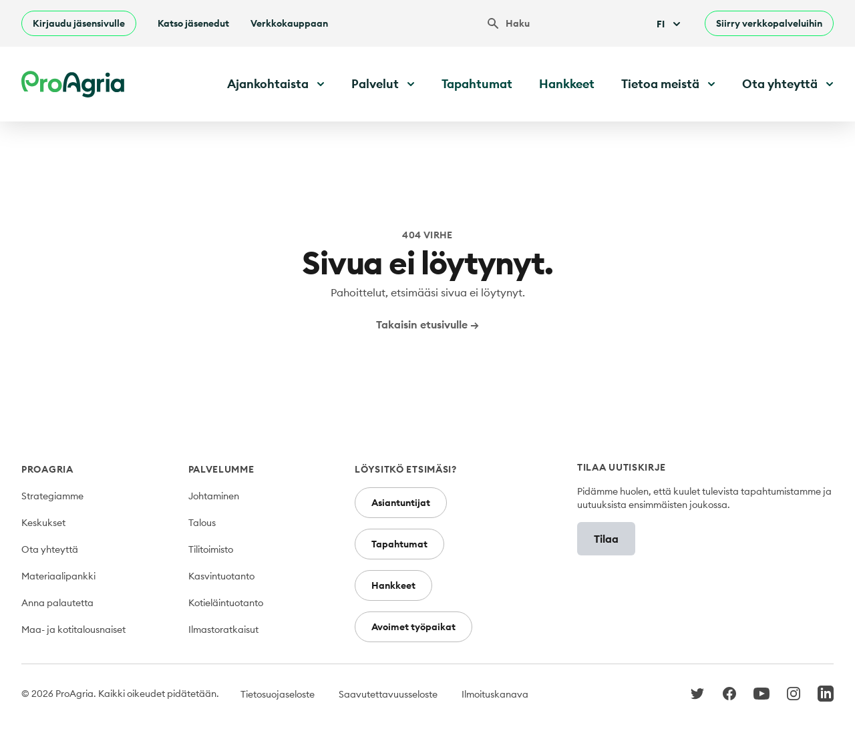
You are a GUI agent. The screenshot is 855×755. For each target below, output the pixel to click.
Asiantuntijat (400, 503)
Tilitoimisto (210, 549)
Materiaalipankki (58, 576)
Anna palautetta (57, 603)
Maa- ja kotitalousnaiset (73, 629)
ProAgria (47, 469)
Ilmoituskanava (495, 694)
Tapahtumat (477, 83)
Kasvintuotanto (221, 576)
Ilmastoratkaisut (223, 629)
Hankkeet (566, 83)
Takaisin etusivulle (427, 324)
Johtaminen (213, 496)
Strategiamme (52, 496)
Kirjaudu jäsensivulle (79, 23)
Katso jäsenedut (193, 23)
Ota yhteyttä (49, 549)
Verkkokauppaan (289, 23)
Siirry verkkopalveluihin (769, 23)
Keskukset (43, 523)
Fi (670, 24)
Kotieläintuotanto (225, 603)
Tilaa (606, 538)
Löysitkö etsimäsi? (406, 469)
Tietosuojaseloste (277, 694)
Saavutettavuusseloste (388, 694)
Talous (202, 523)
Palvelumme (221, 469)
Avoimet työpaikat (413, 627)
